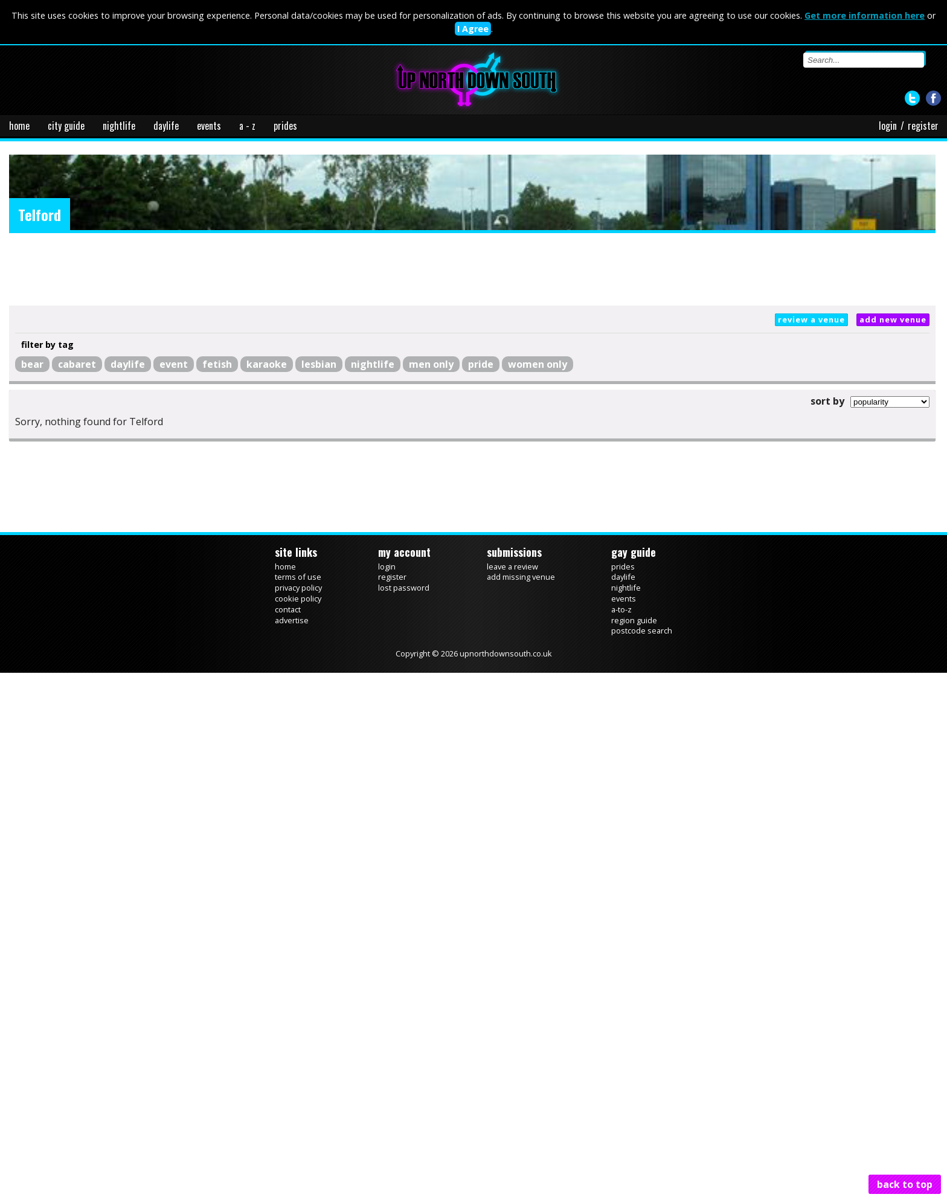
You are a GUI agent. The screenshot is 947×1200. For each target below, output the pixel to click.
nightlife (119, 125)
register (923, 125)
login (888, 125)
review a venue (811, 319)
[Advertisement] (472, 269)
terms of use (298, 576)
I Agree (473, 28)
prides (285, 125)
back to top (905, 1184)
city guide (66, 125)
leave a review (512, 566)
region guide (634, 620)
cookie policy (298, 598)
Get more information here (864, 15)
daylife (166, 125)
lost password (403, 587)
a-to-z (621, 609)
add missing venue (521, 576)
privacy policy (298, 587)
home (19, 125)
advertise (292, 620)
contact (288, 609)
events (209, 125)
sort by (827, 401)
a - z (247, 125)
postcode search (641, 630)
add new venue (892, 319)
